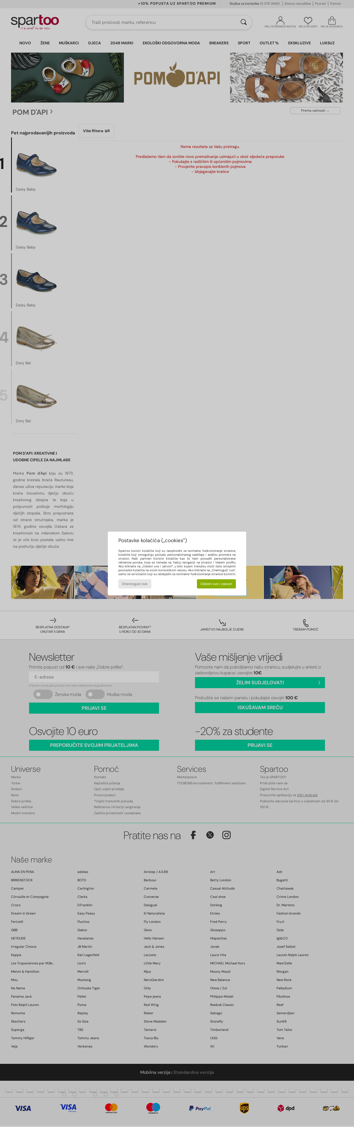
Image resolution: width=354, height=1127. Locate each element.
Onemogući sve (135, 584)
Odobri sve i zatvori (216, 584)
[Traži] (243, 22)
